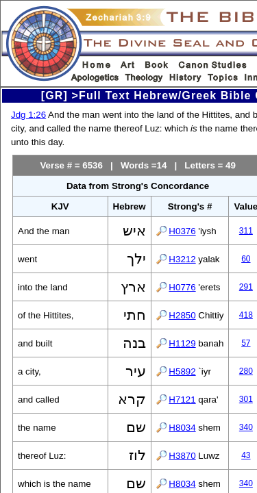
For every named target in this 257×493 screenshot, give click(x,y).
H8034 (182, 427)
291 (246, 287)
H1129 (182, 343)
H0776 (182, 287)
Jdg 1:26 (28, 115)
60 (245, 259)
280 (246, 371)
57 (245, 343)
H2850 (182, 315)
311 (246, 231)
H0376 (182, 231)
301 (246, 399)
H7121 (182, 399)
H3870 (182, 456)
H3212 (182, 259)
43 (245, 455)
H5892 (182, 371)
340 (246, 427)
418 (246, 315)
